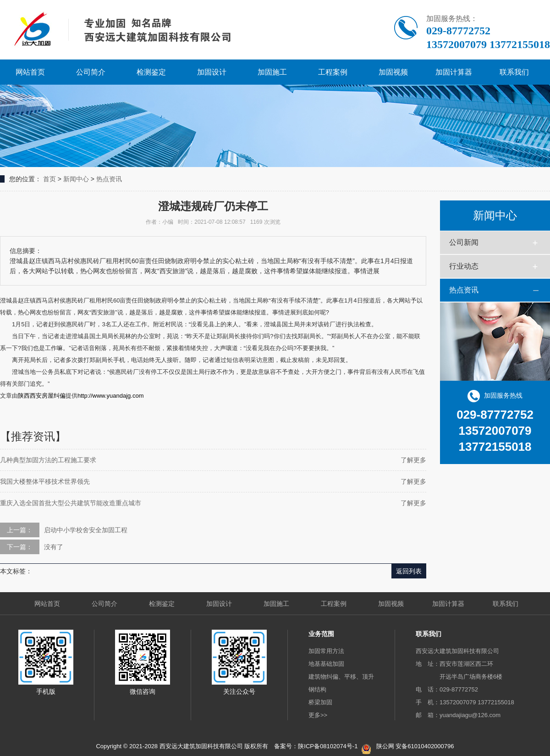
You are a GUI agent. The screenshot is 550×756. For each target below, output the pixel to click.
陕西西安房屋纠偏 (42, 395)
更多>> (317, 715)
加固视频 (393, 72)
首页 (49, 179)
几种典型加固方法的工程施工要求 (48, 460)
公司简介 (90, 72)
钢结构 (317, 689)
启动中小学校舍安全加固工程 (85, 530)
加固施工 (272, 72)
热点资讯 (109, 179)
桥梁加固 (320, 702)
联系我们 (514, 72)
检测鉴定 (151, 72)
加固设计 (211, 72)
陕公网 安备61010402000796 (415, 746)
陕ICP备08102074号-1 (328, 746)
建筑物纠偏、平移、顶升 (341, 676)
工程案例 (332, 72)
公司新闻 (463, 242)
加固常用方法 (326, 651)
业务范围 (321, 633)
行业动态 (463, 266)
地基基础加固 (326, 663)
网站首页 (30, 72)
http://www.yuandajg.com (110, 395)
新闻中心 (76, 179)
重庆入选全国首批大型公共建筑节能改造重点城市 (70, 503)
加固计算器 (453, 72)
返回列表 (409, 571)
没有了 (53, 547)
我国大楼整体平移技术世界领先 (45, 481)
